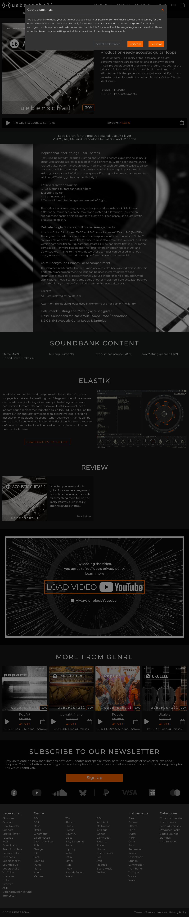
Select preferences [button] (108, 44)
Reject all (135, 44)
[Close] (162, 10)
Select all (156, 44)
